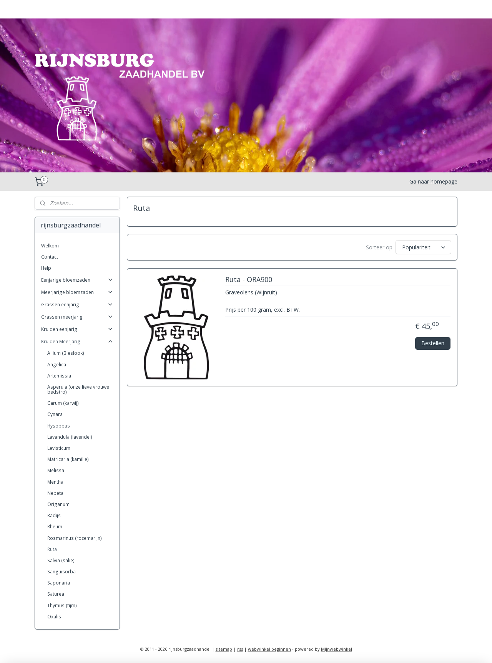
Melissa (55, 470)
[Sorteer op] (423, 247)
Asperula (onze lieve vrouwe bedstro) (78, 389)
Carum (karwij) (63, 403)
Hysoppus (58, 426)
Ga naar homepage (433, 181)
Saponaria (58, 582)
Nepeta (55, 493)
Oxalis (54, 616)
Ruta (52, 549)
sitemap (224, 649)
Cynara (55, 414)
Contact (49, 257)
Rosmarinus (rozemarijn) (74, 538)
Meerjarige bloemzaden (77, 292)
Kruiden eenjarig (77, 329)
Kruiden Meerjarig (77, 341)
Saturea (55, 594)
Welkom (50, 245)
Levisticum (58, 448)
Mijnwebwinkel (336, 649)
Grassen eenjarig (77, 304)
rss (240, 649)
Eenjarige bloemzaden (77, 280)
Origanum (58, 504)
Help (46, 268)
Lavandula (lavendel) (69, 437)
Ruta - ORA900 (248, 280)
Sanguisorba (61, 571)
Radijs (54, 515)
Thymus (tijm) (62, 605)
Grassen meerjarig (77, 317)
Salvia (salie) (61, 560)
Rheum (54, 526)
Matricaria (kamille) (68, 459)
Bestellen (432, 342)
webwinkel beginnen (269, 649)
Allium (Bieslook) (65, 353)
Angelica (56, 364)
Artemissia (59, 375)
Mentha (55, 482)
